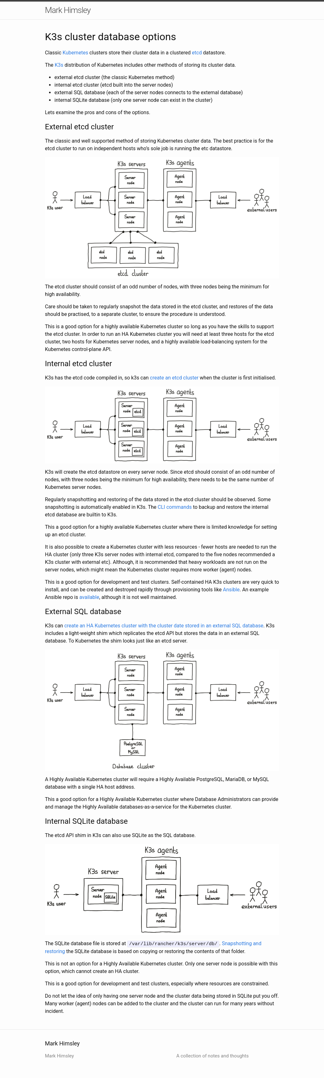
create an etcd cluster (174, 378)
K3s (59, 65)
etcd (197, 53)
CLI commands (175, 507)
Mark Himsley (67, 10)
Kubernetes (75, 53)
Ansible (231, 590)
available (89, 597)
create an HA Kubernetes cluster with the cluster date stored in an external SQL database (163, 626)
